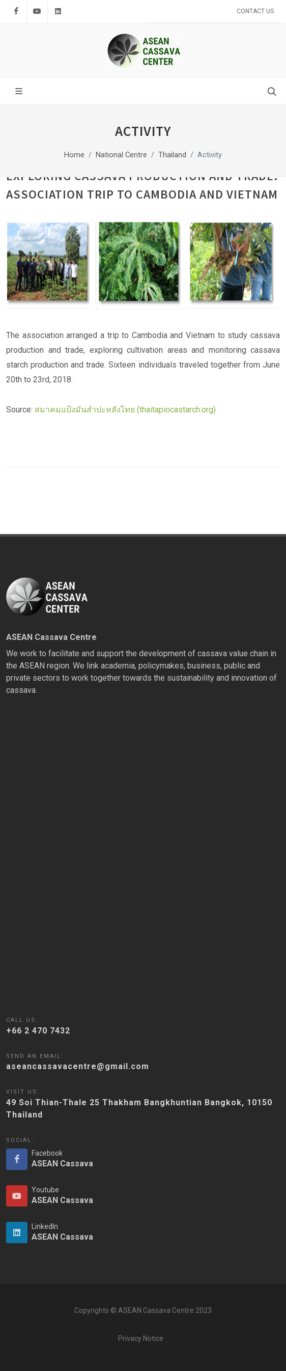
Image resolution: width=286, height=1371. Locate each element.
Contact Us (255, 11)
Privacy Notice (140, 1338)
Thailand (172, 155)
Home (74, 155)
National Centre (121, 155)
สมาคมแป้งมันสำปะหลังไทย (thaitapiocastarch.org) (125, 409)
